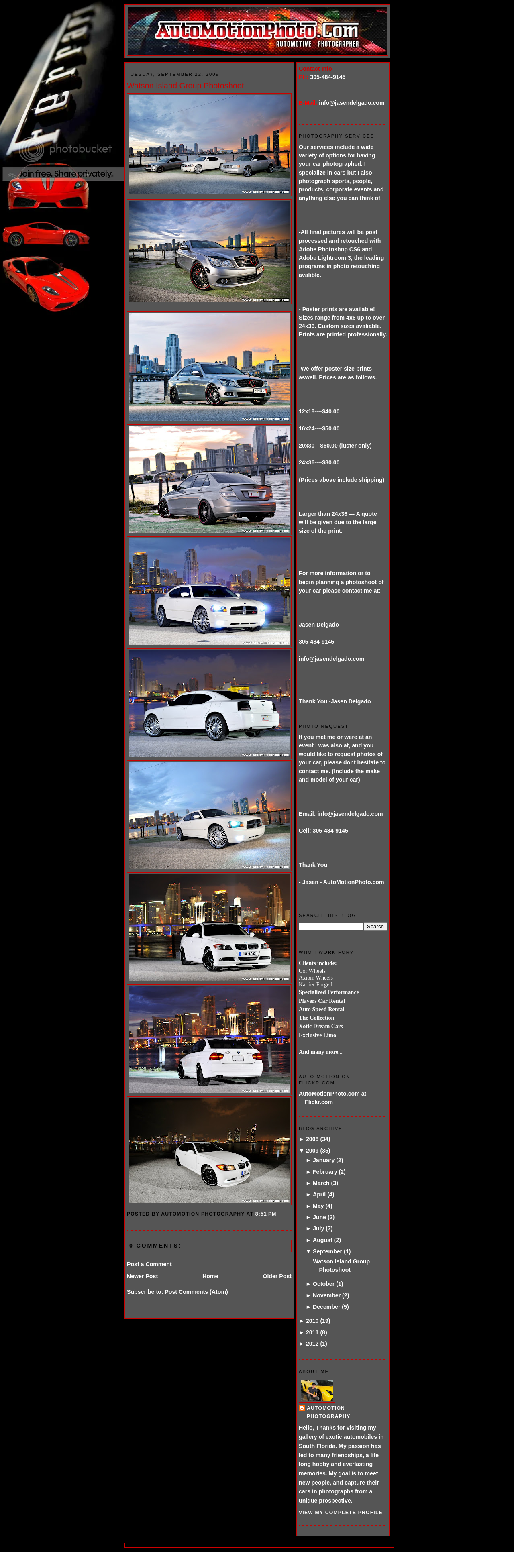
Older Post (277, 1276)
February (325, 1172)
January (324, 1160)
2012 (312, 1343)
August (322, 1240)
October (324, 1284)
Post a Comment (149, 1264)
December (326, 1307)
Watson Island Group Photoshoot (185, 85)
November (327, 1295)
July (318, 1228)
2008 (312, 1139)
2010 (312, 1321)
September (327, 1251)
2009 (312, 1150)
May (318, 1206)
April (319, 1194)
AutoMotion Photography (329, 1412)
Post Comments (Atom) (196, 1292)
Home (210, 1276)
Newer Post (142, 1276)
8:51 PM (266, 1214)
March (321, 1183)
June (319, 1217)
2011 (312, 1332)
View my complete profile (341, 1512)
